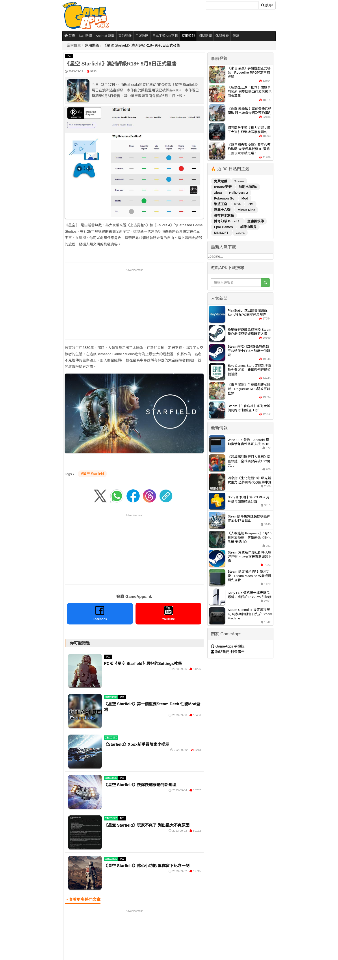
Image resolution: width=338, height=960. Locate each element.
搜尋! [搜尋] (267, 5)
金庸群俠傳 (255, 221)
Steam (239, 181)
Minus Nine (246, 210)
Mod (244, 198)
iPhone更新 (223, 187)
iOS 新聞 (85, 36)
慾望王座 (221, 204)
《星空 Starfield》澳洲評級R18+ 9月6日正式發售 (141, 45)
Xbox (218, 192)
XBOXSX (111, 697)
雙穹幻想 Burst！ (227, 221)
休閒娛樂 (222, 36)
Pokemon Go (224, 198)
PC (69, 55)
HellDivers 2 (238, 192)
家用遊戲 (188, 36)
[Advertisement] (134, 303)
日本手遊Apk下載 (165, 36)
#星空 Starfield (92, 474)
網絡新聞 (205, 36)
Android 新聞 (105, 36)
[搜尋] (232, 5)
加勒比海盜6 (248, 187)
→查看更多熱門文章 (82, 899)
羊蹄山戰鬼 (248, 227)
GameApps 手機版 (228, 646)
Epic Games (224, 227)
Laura (240, 232)
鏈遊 (235, 36)
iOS (250, 204)
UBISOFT (221, 232)
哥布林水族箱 (224, 215)
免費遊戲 (221, 181)
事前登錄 (125, 36)
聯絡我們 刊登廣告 (228, 652)
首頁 (69, 36)
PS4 (237, 204)
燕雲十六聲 (222, 210)
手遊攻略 (142, 36)
